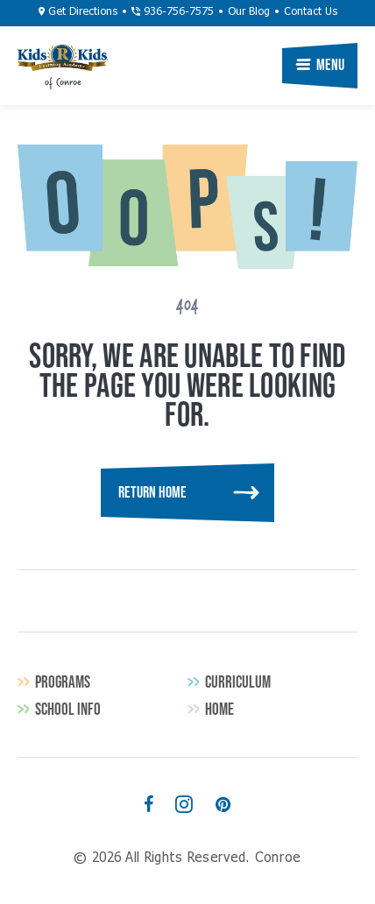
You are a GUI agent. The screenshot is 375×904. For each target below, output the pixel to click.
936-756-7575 (172, 12)
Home (219, 709)
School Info (68, 709)
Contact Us (310, 12)
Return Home (152, 492)
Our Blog (249, 12)
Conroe (63, 58)
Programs (62, 682)
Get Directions (78, 12)
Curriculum (238, 682)
